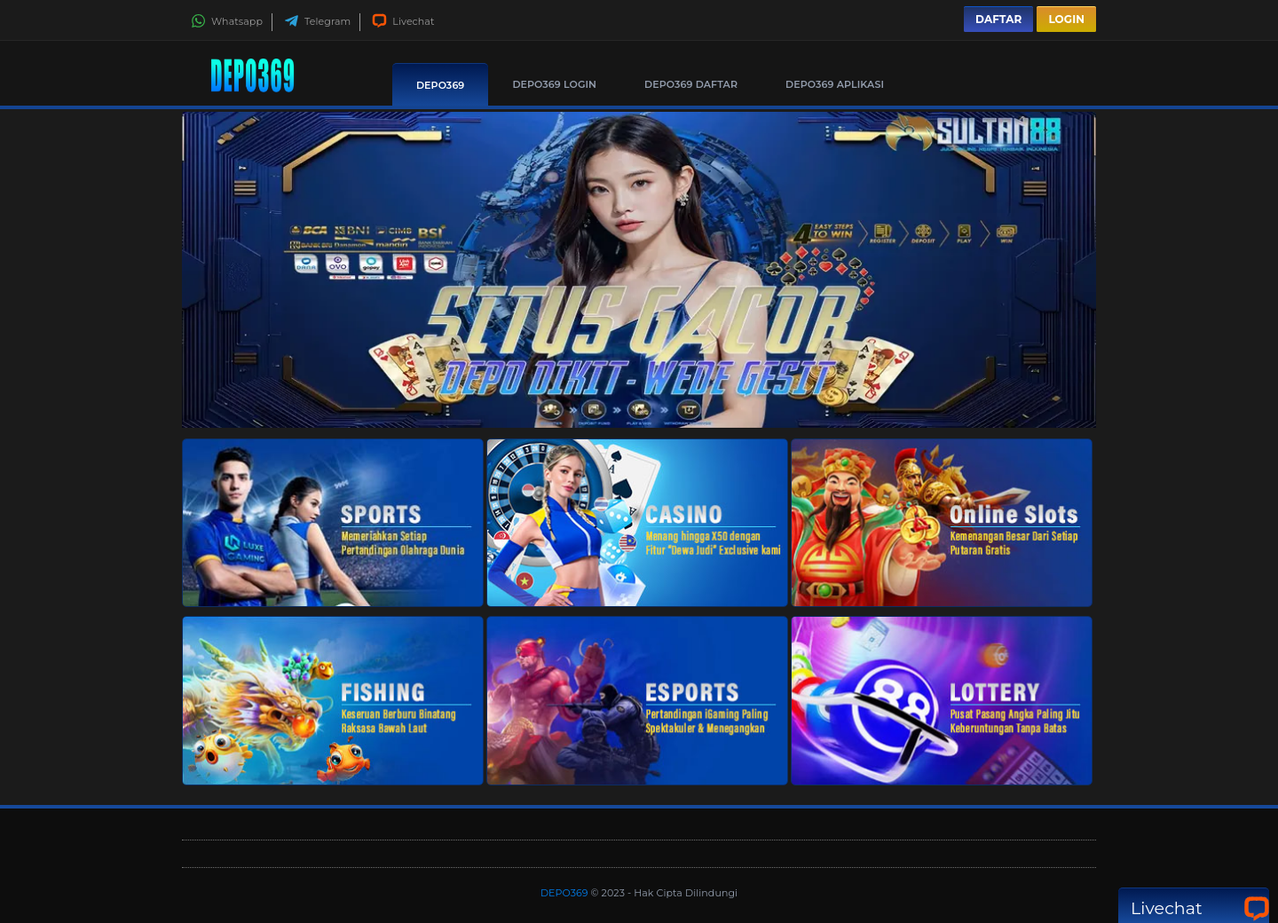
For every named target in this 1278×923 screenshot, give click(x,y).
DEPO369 (440, 85)
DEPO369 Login (554, 84)
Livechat (403, 21)
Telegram (317, 21)
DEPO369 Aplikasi (834, 84)
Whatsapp (227, 21)
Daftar (998, 19)
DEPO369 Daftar (691, 84)
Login (1066, 19)
